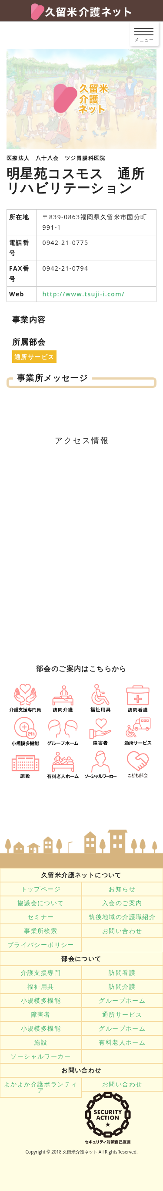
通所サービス (122, 1014)
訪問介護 (122, 987)
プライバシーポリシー (40, 945)
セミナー (40, 917)
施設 (40, 1042)
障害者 (41, 1014)
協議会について (40, 903)
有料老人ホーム (122, 1042)
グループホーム (122, 1001)
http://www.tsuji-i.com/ (84, 294)
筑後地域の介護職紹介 (122, 917)
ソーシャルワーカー (40, 1056)
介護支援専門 (41, 973)
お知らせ (122, 889)
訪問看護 (122, 973)
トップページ (41, 889)
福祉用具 (40, 987)
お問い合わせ (122, 931)
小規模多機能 (41, 1001)
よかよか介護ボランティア (40, 1087)
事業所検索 (40, 931)
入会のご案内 (122, 903)
